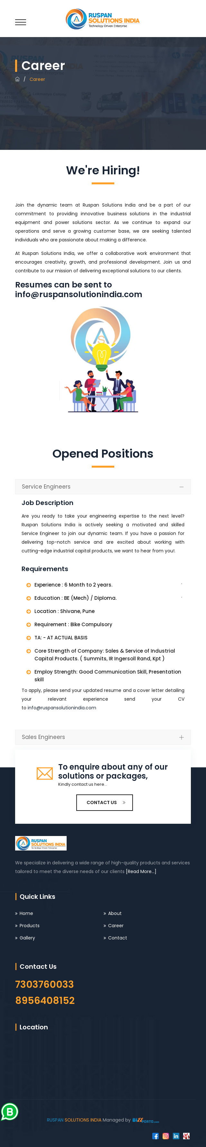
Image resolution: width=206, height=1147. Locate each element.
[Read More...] (141, 871)
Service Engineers (46, 487)
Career (116, 925)
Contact (117, 938)
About (115, 913)
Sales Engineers (43, 737)
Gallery (27, 938)
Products (30, 925)
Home (26, 913)
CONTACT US (106, 802)
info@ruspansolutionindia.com (78, 294)
